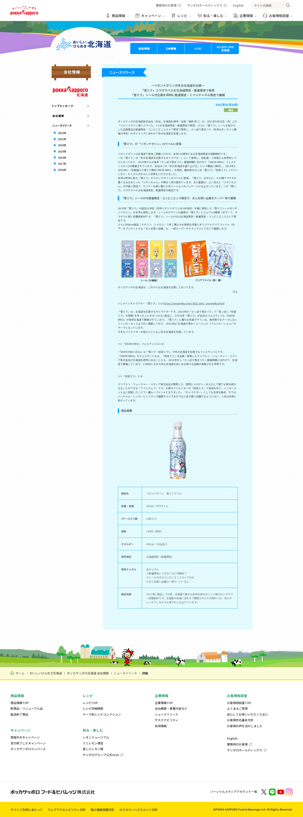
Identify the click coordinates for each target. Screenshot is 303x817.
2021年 (62, 139)
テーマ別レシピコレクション (102, 714)
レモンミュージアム (96, 737)
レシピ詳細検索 (93, 709)
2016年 (62, 169)
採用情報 (161, 726)
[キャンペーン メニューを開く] (150, 17)
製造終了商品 (19, 714)
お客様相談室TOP (239, 703)
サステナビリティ (166, 720)
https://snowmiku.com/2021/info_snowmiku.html (193, 303)
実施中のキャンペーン (25, 737)
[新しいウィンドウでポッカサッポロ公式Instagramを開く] (289, 791)
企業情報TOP (164, 703)
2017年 (62, 163)
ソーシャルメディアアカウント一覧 (233, 791)
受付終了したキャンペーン (28, 743)
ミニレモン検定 (93, 743)
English (232, 738)
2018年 (62, 157)
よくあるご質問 (237, 709)
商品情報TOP (20, 703)
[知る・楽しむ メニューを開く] (212, 17)
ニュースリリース (166, 714)
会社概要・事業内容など (171, 709)
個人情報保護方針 (102, 810)
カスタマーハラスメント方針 (138, 810)
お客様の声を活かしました (244, 726)
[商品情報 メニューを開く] (117, 17)
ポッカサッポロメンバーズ (28, 749)
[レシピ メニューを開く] (181, 17)
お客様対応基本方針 (240, 720)
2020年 (62, 145)
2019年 (62, 151)
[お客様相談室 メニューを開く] (277, 17)
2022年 (62, 133)
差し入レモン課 (93, 749)
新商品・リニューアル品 (27, 709)
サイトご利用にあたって (27, 810)
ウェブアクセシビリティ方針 (67, 810)
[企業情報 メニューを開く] (245, 17)
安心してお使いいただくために (247, 714)
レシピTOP (90, 703)
